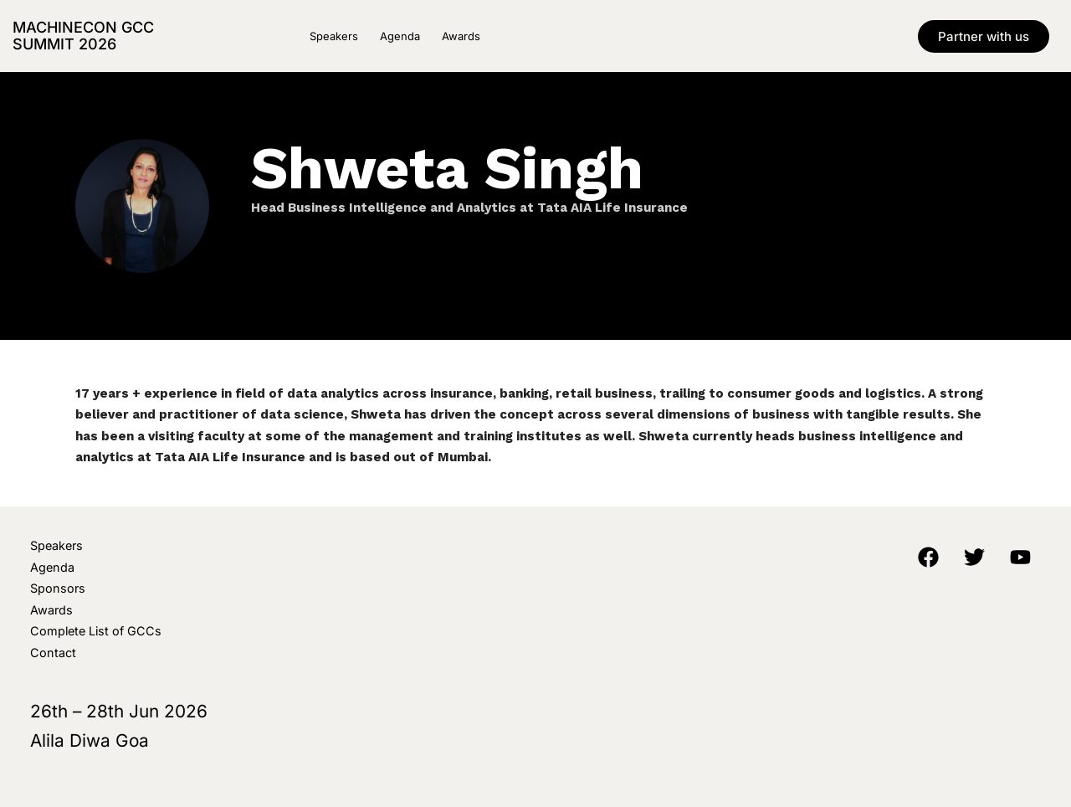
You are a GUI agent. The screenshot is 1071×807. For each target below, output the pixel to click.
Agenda (400, 36)
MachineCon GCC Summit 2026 (83, 35)
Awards (461, 36)
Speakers (334, 36)
